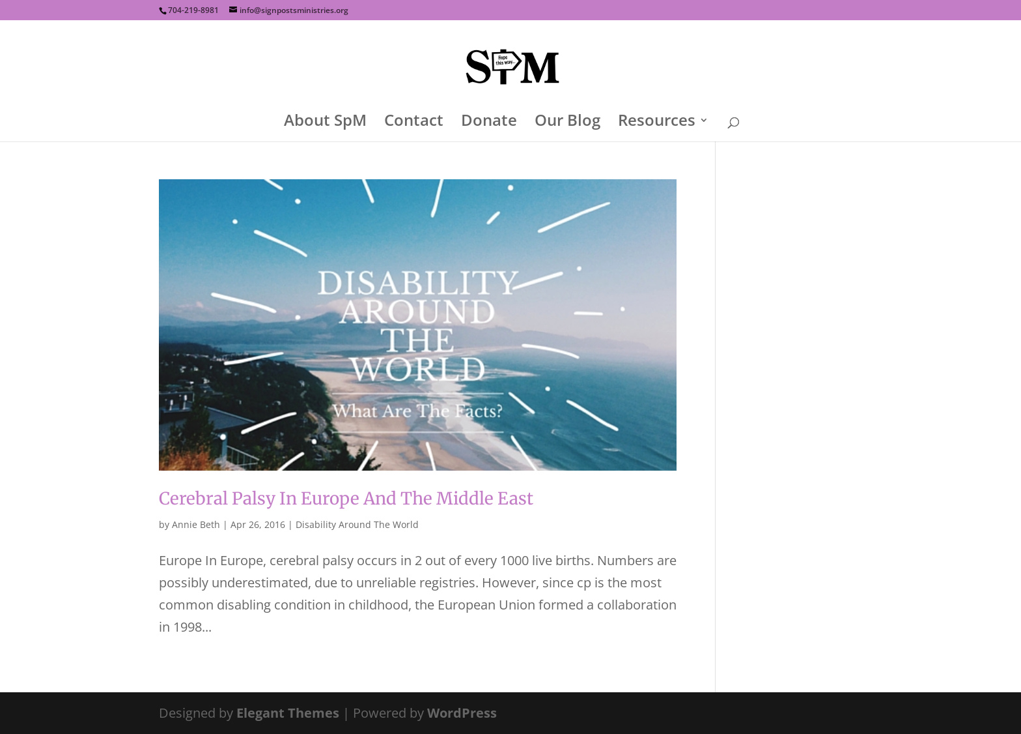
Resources (656, 122)
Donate (489, 122)
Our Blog (567, 122)
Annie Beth (196, 524)
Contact (413, 122)
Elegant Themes (287, 713)
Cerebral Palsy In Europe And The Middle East (346, 498)
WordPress (462, 713)
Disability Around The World (357, 524)
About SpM (325, 122)
